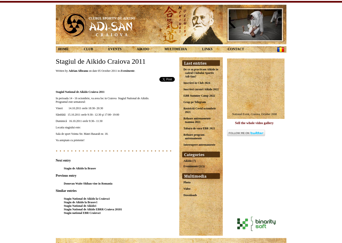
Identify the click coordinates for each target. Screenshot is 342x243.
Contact (236, 49)
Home (63, 49)
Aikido (143, 49)
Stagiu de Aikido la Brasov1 (81, 202)
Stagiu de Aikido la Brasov (80, 168)
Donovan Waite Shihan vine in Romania (88, 183)
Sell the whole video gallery (254, 123)
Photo (187, 182)
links (207, 49)
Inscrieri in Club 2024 (197, 83)
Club (88, 49)
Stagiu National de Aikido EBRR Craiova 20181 (93, 209)
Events (115, 49)
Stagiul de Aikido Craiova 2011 (101, 61)
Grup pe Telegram (195, 102)
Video (187, 188)
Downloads (190, 195)
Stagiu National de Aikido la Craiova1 (87, 198)
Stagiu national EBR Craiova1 (82, 213)
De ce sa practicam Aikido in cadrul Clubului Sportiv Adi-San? (201, 73)
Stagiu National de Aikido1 (80, 205)
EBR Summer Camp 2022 (199, 95)
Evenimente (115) (194, 166)
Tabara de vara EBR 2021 (199, 128)
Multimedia (176, 49)
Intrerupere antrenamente (199, 144)
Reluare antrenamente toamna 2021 (197, 120)
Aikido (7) (190, 160)
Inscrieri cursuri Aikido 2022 (201, 89)
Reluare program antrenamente (194, 136)
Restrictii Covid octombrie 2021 (200, 110)
